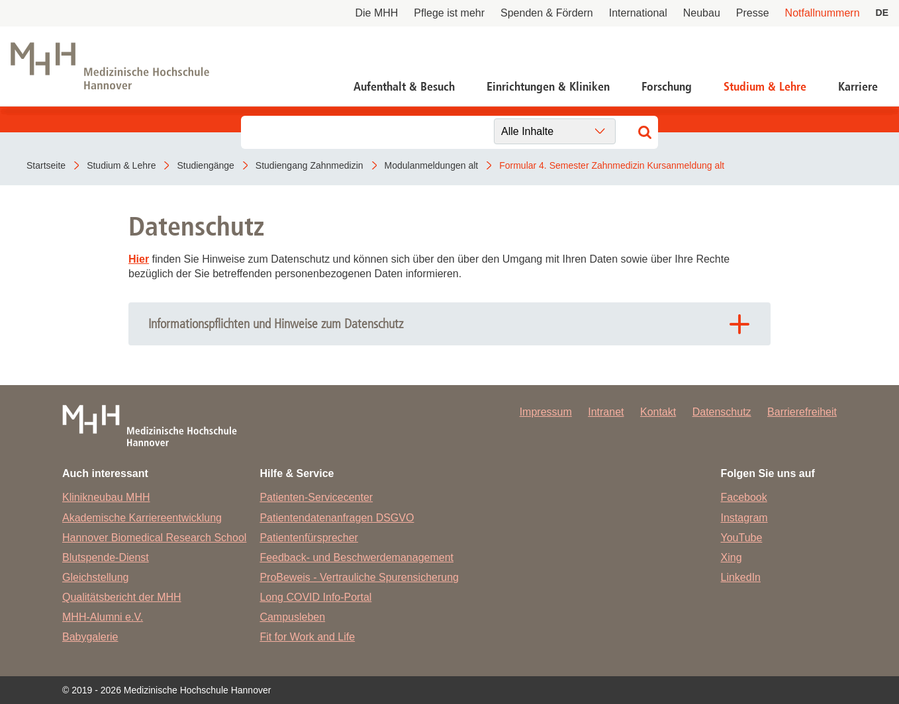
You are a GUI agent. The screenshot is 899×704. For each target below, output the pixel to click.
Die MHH (376, 13)
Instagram (744, 517)
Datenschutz (721, 412)
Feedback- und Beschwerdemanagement (356, 557)
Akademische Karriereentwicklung (142, 517)
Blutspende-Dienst (105, 557)
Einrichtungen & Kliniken (548, 86)
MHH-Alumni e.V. (102, 617)
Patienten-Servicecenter (316, 497)
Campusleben (292, 617)
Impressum (546, 412)
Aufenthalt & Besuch (404, 86)
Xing (731, 557)
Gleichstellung (95, 577)
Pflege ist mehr (449, 13)
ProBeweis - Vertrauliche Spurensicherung (359, 577)
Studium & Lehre (765, 86)
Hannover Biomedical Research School (154, 537)
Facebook (744, 497)
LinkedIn (741, 577)
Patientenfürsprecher (309, 537)
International (638, 13)
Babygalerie (90, 636)
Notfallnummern (822, 13)
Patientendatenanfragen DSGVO (337, 517)
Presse (752, 13)
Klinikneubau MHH (106, 497)
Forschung (666, 86)
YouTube (742, 537)
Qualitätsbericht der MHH (121, 597)
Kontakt (658, 412)
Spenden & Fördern (546, 13)
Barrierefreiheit (802, 412)
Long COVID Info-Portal (315, 597)
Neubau (701, 13)
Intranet (606, 412)
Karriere (858, 86)
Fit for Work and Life (307, 636)
